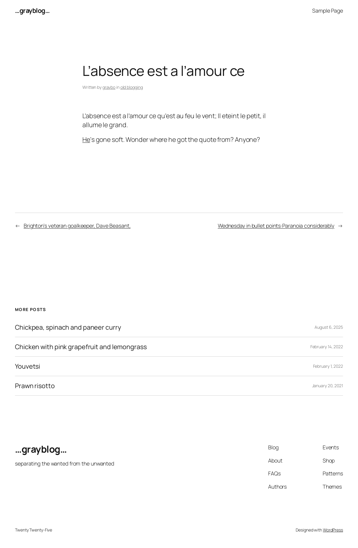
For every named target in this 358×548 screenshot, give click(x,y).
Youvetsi (27, 366)
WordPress (333, 530)
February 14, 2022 (326, 346)
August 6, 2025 (329, 327)
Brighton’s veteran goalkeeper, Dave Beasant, (77, 225)
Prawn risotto (35, 385)
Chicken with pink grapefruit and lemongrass (81, 346)
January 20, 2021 (327, 385)
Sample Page (327, 10)
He (86, 139)
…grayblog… (32, 10)
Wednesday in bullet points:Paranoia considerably (276, 225)
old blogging (131, 87)
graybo (108, 87)
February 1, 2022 (328, 366)
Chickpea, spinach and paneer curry (68, 327)
